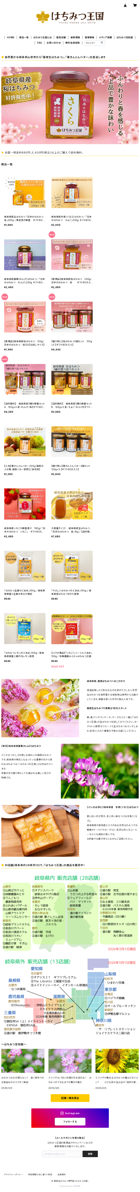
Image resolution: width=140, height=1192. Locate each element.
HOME (11, 37)
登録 (90, 1153)
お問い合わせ (54, 42)
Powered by (70, 1186)
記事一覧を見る (70, 1098)
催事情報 (89, 37)
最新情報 (75, 37)
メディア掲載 (105, 37)
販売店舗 (61, 37)
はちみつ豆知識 (125, 37)
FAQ (39, 42)
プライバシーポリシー (13, 1174)
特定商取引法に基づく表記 (40, 1174)
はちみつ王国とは (42, 37)
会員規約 (61, 1174)
